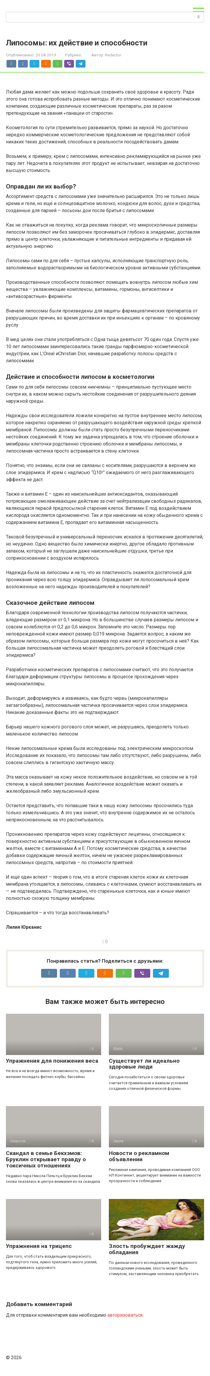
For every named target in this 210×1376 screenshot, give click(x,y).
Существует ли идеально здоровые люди (144, 1063)
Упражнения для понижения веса (52, 1060)
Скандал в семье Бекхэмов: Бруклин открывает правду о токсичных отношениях (46, 1159)
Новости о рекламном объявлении (139, 1156)
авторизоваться (125, 1315)
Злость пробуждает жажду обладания (147, 1249)
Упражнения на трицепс (39, 1246)
